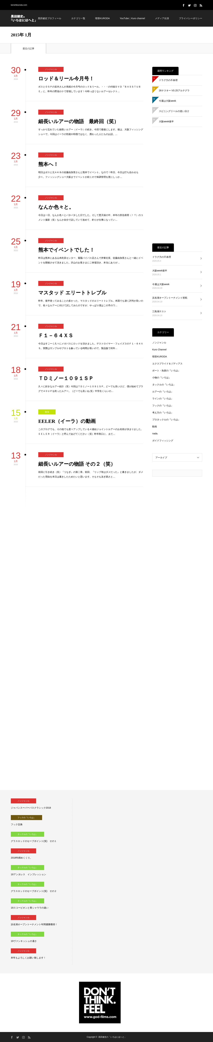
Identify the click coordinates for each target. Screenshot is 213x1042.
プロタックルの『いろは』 (166, 419)
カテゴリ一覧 (78, 18)
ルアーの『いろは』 (162, 391)
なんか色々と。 (56, 207)
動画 (47, 412)
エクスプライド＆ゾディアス (167, 363)
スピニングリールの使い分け (174, 111)
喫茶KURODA (102, 18)
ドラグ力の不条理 (168, 80)
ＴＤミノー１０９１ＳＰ (66, 378)
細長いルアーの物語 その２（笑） (76, 464)
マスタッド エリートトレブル (72, 292)
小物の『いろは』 (161, 377)
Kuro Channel (159, 349)
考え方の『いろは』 (162, 412)
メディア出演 (162, 18)
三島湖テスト (159, 311)
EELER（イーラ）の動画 (67, 421)
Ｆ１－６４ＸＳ (55, 335)
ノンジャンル (51, 69)
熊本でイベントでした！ (66, 250)
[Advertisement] (177, 185)
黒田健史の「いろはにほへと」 (112, 1037)
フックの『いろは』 (162, 405)
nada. (155, 433)
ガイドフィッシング (162, 440)
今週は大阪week (167, 100)
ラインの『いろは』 (162, 398)
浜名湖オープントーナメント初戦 (169, 297)
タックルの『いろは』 (164, 384)
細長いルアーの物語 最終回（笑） (78, 121)
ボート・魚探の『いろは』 (166, 370)
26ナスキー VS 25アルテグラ (174, 90)
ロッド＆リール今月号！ (66, 78)
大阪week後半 (166, 121)
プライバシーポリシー (190, 18)
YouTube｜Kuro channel (132, 18)
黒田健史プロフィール (49, 18)
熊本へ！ (48, 164)
